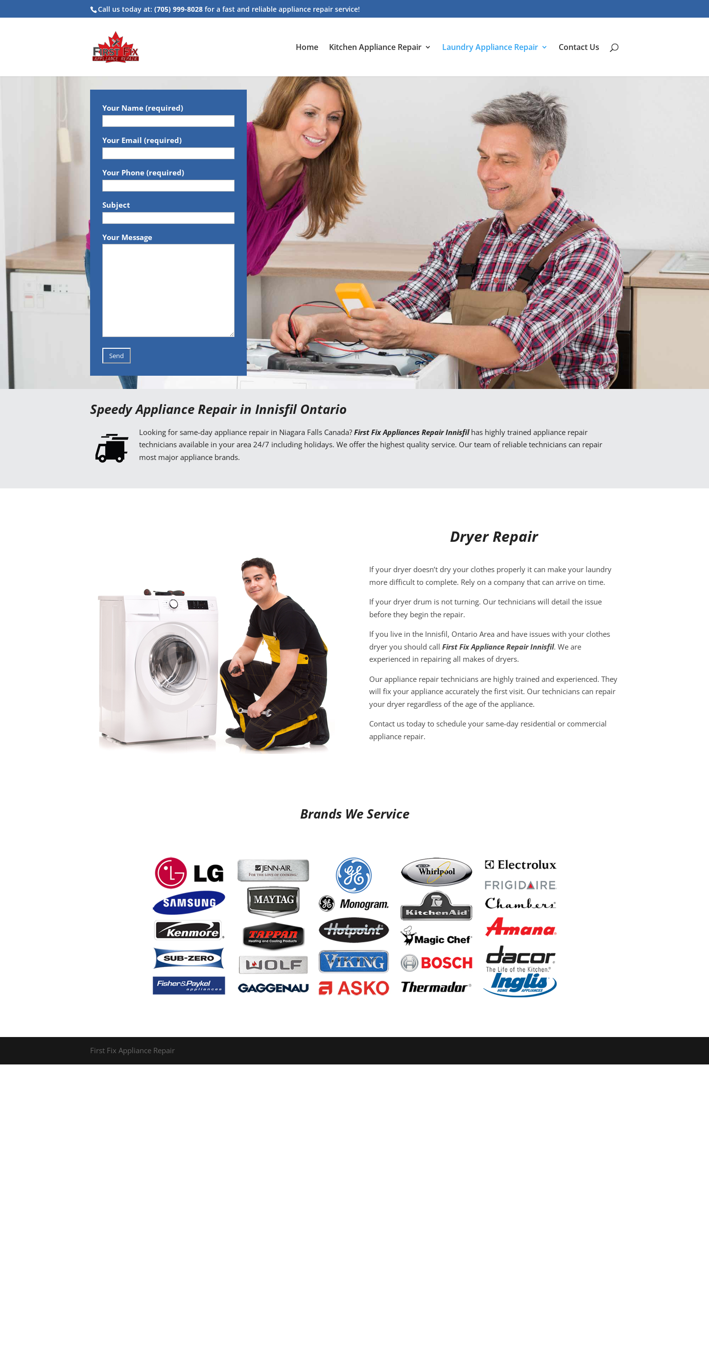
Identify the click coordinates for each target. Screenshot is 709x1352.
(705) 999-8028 (178, 9)
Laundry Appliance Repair (490, 48)
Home (307, 48)
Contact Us (579, 48)
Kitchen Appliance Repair (375, 48)
